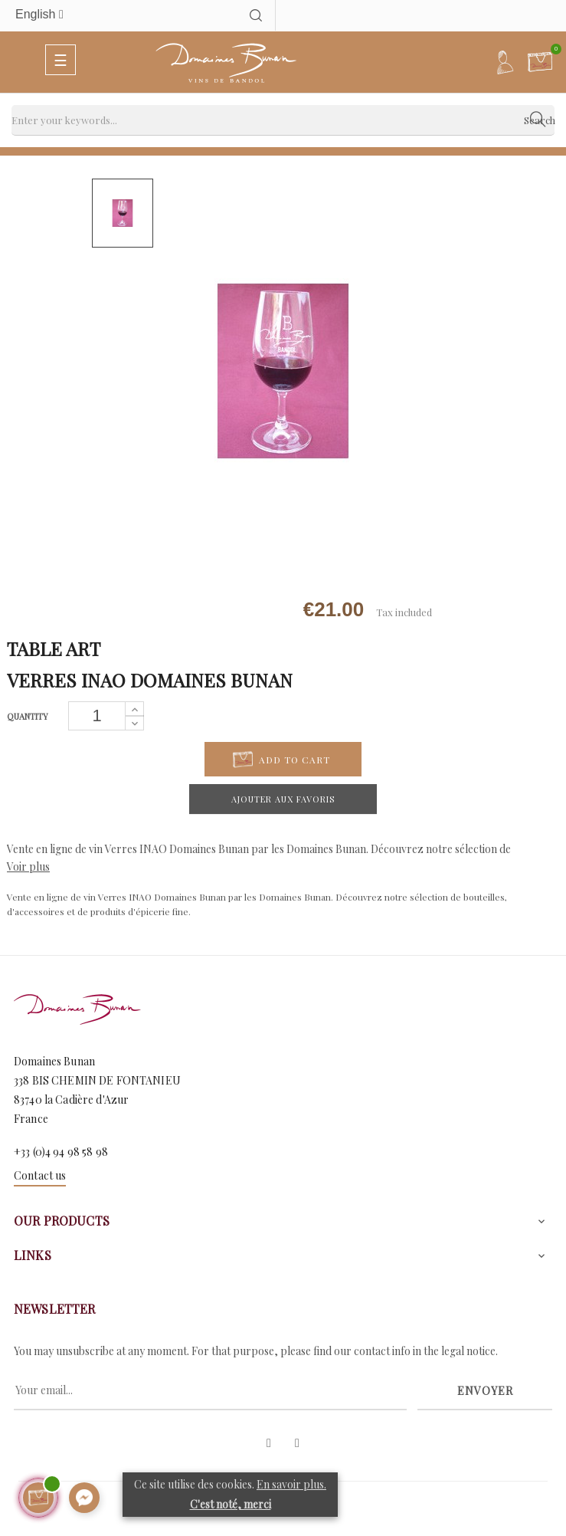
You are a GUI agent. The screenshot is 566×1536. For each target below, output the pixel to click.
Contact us (40, 1175)
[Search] (283, 120)
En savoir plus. (291, 1484)
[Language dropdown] (113, 15)
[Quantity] (97, 715)
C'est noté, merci (230, 1504)
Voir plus (28, 866)
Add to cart (281, 760)
